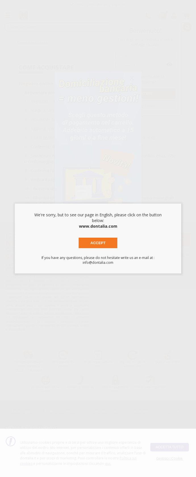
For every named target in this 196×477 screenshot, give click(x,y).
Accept (97, 243)
